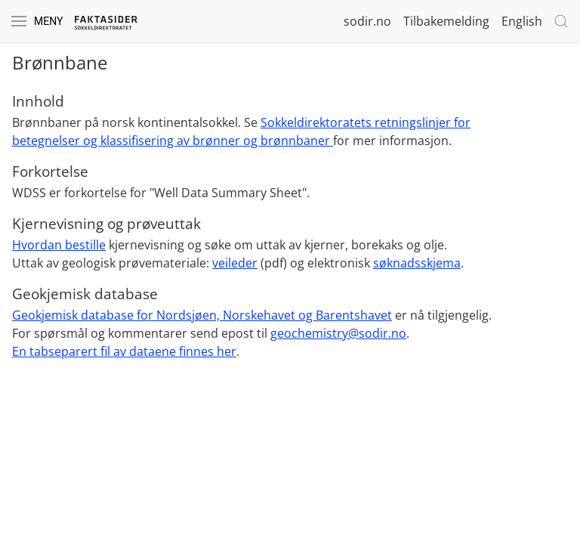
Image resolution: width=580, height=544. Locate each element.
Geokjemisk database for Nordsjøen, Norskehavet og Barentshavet (202, 315)
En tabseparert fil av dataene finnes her (124, 351)
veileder (235, 263)
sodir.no (367, 21)
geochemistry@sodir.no (338, 333)
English (521, 21)
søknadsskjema (417, 263)
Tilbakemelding (446, 21)
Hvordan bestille (59, 244)
